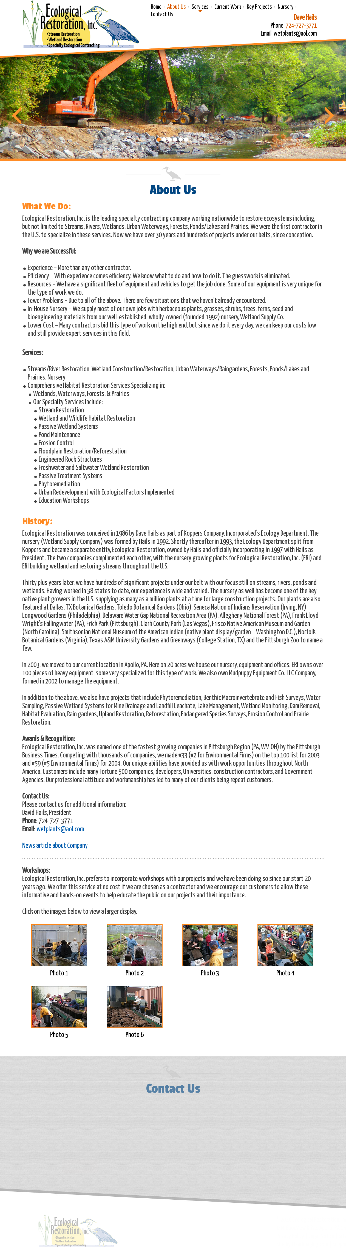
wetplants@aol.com (60, 829)
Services (200, 7)
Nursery (285, 7)
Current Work (227, 7)
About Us (176, 7)
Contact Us (162, 15)
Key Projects (259, 7)
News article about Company (55, 845)
